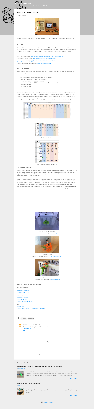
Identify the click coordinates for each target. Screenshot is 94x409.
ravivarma (25, 324)
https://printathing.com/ (23, 292)
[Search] (79, 4)
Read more (73, 378)
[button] (76, 12)
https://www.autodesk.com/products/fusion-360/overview (31, 308)
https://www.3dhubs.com (23, 290)
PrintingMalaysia (27, 328)
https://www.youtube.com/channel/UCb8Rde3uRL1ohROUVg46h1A (47, 56)
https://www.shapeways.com (24, 289)
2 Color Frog (52, 256)
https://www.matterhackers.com (25, 301)
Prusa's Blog (20, 62)
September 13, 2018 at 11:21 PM (35, 324)
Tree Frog (54, 233)
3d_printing (23, 318)
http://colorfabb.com (22, 299)
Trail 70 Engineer (24, 3)
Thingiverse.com (21, 306)
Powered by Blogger (47, 402)
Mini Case (57, 279)
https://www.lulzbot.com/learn (43, 63)
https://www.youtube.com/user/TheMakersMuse (44, 58)
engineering (31, 318)
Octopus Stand (58, 256)
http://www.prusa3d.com (37, 62)
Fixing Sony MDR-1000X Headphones (28, 383)
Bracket (53, 279)
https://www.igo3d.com (22, 297)
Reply (24, 330)
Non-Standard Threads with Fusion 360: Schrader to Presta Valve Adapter (39, 366)
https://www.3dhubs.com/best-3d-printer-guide (43, 60)
